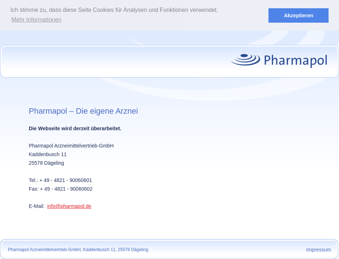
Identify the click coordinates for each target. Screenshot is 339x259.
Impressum (318, 249)
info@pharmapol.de (69, 206)
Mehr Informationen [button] (37, 20)
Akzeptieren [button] (298, 15)
